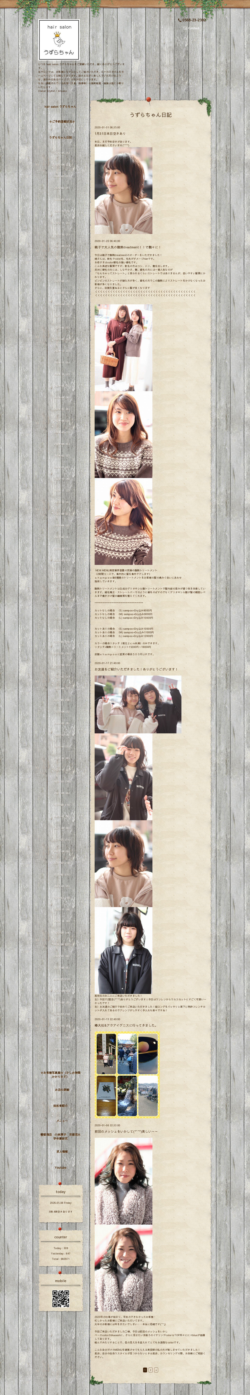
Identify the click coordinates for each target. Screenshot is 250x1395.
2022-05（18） (62, 700)
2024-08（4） (62, 397)
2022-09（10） (62, 653)
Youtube (60, 1167)
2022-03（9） (62, 723)
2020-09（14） (62, 933)
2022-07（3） (62, 676)
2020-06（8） (62, 967)
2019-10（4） (62, 1061)
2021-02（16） (62, 874)
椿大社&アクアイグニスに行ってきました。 (126, 1025)
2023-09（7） (62, 514)
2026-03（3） (62, 176)
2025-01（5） (62, 339)
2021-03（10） (62, 863)
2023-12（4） (62, 479)
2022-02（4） (62, 735)
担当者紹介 (60, 1106)
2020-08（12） (62, 944)
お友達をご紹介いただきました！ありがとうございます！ (136, 669)
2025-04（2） (62, 304)
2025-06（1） (62, 281)
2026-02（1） (62, 188)
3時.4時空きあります (61, 1211)
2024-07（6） (62, 409)
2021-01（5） (62, 886)
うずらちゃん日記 (60, 137)
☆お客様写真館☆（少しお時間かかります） (60, 1075)
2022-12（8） (62, 618)
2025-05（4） (62, 292)
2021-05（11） (62, 839)
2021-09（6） (62, 793)
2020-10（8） (62, 921)
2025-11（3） (62, 223)
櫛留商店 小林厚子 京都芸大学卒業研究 (60, 1136)
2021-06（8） (62, 828)
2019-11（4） (62, 1049)
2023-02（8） (62, 595)
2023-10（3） (62, 502)
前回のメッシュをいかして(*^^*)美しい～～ (126, 1131)
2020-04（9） (62, 991)
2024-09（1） (62, 386)
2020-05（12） (62, 979)
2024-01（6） (62, 467)
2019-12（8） (62, 1037)
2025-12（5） (62, 211)
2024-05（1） (62, 432)
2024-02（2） (62, 455)
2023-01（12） (62, 607)
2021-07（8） (62, 816)
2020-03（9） (62, 1002)
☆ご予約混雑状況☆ (62, 121)
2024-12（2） (62, 351)
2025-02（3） (62, 327)
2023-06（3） (62, 548)
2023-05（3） (62, 560)
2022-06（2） (62, 688)
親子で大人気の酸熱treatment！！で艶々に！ (128, 247)
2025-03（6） (62, 316)
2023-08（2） (62, 525)
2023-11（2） (62, 490)
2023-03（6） (62, 583)
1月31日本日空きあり (110, 133)
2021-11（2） (62, 770)
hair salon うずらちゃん (60, 106)
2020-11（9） (62, 909)
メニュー (62, 1120)
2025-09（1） (62, 246)
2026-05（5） (62, 153)
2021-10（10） (62, 781)
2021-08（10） (62, 804)
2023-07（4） (62, 537)
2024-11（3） (62, 362)
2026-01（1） (62, 199)
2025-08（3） (62, 258)
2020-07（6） (62, 956)
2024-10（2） (62, 374)
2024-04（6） (62, 444)
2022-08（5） (62, 665)
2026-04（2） (62, 164)
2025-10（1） (62, 234)
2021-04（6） (62, 851)
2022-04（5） (62, 711)
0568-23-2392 (192, 20)
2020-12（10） (62, 898)
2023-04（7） (62, 572)
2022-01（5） (62, 746)
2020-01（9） (62, 1026)
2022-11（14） (62, 630)
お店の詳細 (62, 1090)
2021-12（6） (62, 758)
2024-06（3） (62, 420)
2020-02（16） (62, 1014)
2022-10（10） (62, 642)
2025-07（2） (62, 269)
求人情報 (62, 1151)
